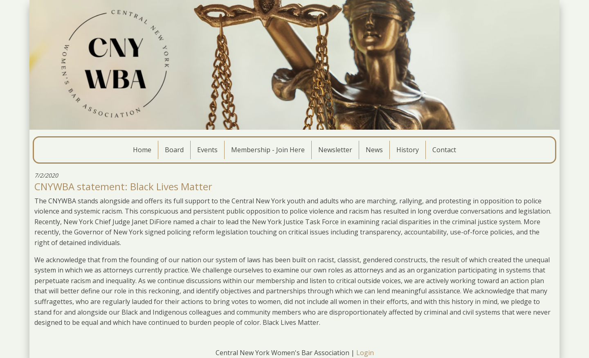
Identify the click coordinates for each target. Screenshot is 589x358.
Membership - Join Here (268, 149)
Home (142, 149)
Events (207, 149)
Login (365, 352)
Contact (444, 149)
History (407, 149)
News (374, 149)
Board (174, 149)
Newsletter (335, 149)
